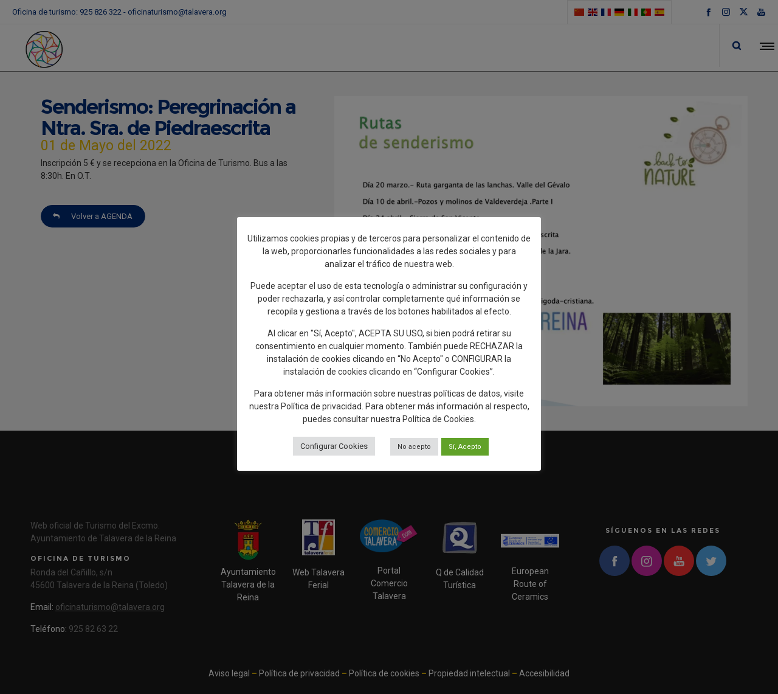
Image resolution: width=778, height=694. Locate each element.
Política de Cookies (438, 419)
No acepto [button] (414, 447)
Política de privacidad (321, 406)
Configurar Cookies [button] (334, 446)
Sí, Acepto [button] (465, 447)
